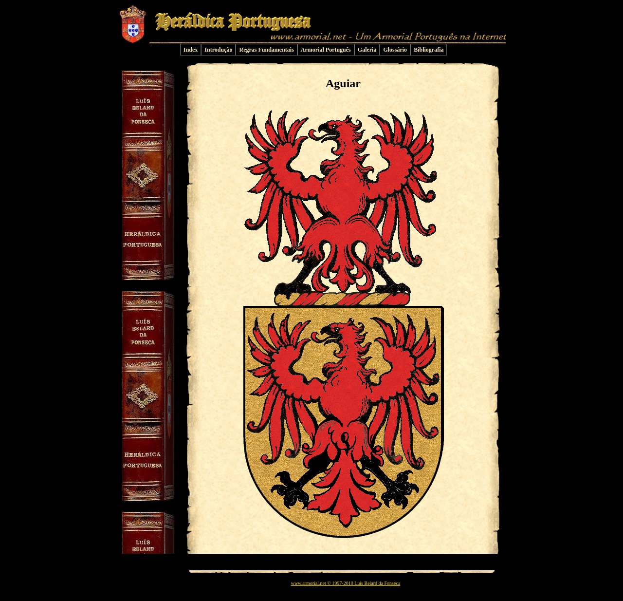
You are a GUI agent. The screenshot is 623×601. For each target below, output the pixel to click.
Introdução (218, 49)
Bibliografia (428, 49)
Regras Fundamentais (266, 49)
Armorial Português (326, 49)
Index (190, 49)
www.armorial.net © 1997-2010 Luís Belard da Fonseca (346, 583)
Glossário (395, 49)
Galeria (367, 49)
